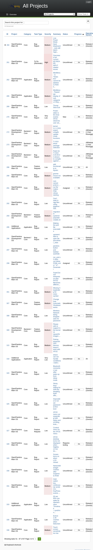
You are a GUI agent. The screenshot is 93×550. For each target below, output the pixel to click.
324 (8, 389)
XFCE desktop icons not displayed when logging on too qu (56, 444)
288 (8, 167)
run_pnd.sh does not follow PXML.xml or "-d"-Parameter (57, 263)
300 (8, 279)
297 (8, 250)
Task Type (38, 34)
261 (8, 62)
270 (8, 117)
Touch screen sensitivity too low (56, 530)
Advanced (9, 26)
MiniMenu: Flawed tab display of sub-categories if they (56, 96)
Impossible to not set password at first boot (56, 404)
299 (8, 263)
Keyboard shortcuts (12, 545)
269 (8, 107)
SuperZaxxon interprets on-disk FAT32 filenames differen (56, 279)
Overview (13, 15)
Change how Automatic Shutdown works (56, 303)
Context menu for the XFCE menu (56, 431)
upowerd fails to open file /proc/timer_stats (56, 239)
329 (8, 458)
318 (8, 359)
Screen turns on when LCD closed (56, 458)
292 (8, 203)
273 (8, 145)
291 (8, 188)
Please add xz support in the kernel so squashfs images (56, 330)
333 (8, 504)
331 (8, 486)
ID (7, 34)
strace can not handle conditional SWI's (57, 359)
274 (8, 156)
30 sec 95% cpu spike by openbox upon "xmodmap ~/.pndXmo (56, 504)
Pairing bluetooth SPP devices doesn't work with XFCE (56, 345)
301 (8, 292)
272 (8, 132)
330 (8, 471)
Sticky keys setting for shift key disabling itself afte (56, 389)
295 (8, 227)
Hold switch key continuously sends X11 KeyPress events (56, 486)
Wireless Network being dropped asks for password (56, 316)
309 (8, 330)
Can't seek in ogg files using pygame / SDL (56, 203)
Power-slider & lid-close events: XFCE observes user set (56, 117)
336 (8, 530)
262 (8, 80)
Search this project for (14, 22)
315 (8, 345)
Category (27, 34)
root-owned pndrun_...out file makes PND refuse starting (57, 188)
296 (8, 239)
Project (14, 34)
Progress (79, 34)
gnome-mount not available (56, 176)
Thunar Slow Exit (56, 106)
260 (8, 45)
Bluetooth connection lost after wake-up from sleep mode (56, 373)
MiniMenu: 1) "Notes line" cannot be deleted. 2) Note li (56, 80)
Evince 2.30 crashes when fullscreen (56, 520)
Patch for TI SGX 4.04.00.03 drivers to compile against (57, 156)
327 (8, 431)
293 (8, 216)
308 (8, 316)
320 (8, 373)
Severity (48, 34)
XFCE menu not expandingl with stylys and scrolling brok (56, 418)
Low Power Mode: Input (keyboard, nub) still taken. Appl (56, 45)
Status (65, 34)
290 (8, 176)
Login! (88, 2)
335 (8, 520)
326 (8, 418)
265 (8, 96)
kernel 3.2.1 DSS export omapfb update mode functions (57, 132)
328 (8, 444)
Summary (57, 34)
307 (8, 303)
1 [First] (35, 539)
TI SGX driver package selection (56, 145)
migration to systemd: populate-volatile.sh (56, 216)
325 (8, 404)
